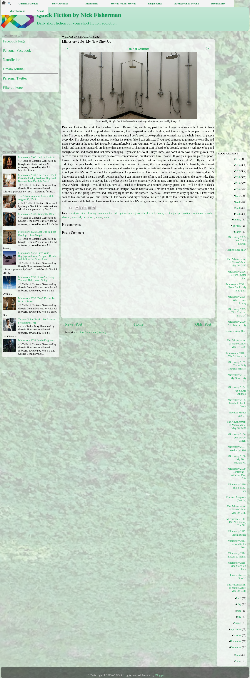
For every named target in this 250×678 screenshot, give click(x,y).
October (238, 635)
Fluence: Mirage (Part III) (237, 414)
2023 (238, 207)
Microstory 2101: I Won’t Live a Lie (236, 355)
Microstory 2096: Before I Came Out (237, 275)
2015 (238, 158)
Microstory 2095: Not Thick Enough (237, 240)
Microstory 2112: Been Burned (237, 533)
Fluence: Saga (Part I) (236, 251)
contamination (106, 213)
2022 (238, 201)
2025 (238, 654)
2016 (238, 165)
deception (120, 213)
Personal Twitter (15, 78)
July (240, 616)
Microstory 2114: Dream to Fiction (237, 555)
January (238, 219)
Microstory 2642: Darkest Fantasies (37, 157)
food (130, 213)
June (240, 610)
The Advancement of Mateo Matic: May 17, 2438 (236, 343)
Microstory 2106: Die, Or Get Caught (237, 437)
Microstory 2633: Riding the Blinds (37, 213)
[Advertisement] (90, 363)
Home (138, 324)
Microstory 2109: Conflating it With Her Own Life (237, 473)
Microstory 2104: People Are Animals (237, 390)
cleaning (92, 213)
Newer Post (73, 324)
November (237, 641)
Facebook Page (14, 41)
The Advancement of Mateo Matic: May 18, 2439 (236, 425)
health (147, 213)
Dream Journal (14, 69)
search (208, 213)
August (238, 622)
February (237, 225)
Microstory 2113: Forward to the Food (237, 544)
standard (76, 217)
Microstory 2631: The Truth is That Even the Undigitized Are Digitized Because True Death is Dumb (37, 178)
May (240, 604)
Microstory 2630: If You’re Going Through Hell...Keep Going (36, 279)
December (237, 647)
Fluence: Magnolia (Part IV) (236, 499)
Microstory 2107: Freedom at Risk (237, 448)
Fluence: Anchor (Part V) (237, 577)
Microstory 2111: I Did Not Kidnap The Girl (236, 522)
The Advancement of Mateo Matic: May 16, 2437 (236, 262)
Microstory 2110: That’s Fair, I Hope (237, 487)
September (237, 629)
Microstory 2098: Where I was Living (237, 300)
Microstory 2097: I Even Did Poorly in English (236, 287)
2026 (238, 660)
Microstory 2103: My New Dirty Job (237, 378)
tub (85, 217)
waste (99, 217)
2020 (238, 189)
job (154, 213)
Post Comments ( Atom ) (92, 332)
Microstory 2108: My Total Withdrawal (237, 459)
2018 (238, 177)
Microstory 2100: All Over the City (237, 323)
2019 (238, 183)
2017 (238, 171)
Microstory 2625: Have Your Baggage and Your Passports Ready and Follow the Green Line (37, 256)
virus (91, 217)
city (83, 213)
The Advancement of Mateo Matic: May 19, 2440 (236, 509)
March (239, 231)
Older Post (203, 324)
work (106, 217)
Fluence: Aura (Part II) (236, 333)
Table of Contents (138, 48)
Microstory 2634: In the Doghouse (36, 340)
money (161, 213)
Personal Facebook (17, 50)
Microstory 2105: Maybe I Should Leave (237, 403)
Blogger (159, 675)
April (239, 598)
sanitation (198, 213)
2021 (238, 195)
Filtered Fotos (13, 87)
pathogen (172, 213)
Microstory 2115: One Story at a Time (237, 566)
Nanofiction (12, 60)
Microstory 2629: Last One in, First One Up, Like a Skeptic (37, 233)
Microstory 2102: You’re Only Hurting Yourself (237, 365)
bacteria (75, 213)
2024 (238, 213)
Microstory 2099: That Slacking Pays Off (237, 312)
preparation (184, 213)
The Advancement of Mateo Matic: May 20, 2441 (236, 588)
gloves (138, 213)
